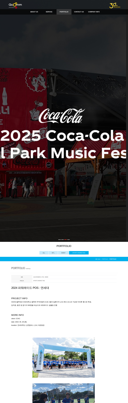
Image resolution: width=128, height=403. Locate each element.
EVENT (63, 253)
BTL (53, 253)
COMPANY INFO (94, 12)
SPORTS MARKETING (78, 253)
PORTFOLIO (64, 12)
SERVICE (49, 12)
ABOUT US (34, 12)
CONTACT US (79, 12)
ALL (44, 253)
